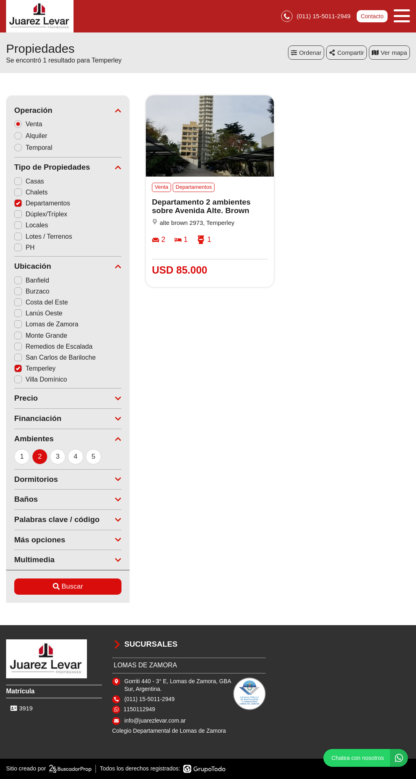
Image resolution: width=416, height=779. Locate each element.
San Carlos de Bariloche (55, 357)
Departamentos (42, 203)
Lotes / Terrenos (43, 236)
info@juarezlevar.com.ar (155, 720)
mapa (389, 52)
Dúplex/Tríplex (40, 214)
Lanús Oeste (38, 313)
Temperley (35, 368)
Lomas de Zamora (46, 324)
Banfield (31, 280)
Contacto (372, 16)
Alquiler (33, 136)
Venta (31, 124)
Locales (31, 225)
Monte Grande (40, 335)
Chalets (31, 192)
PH (24, 247)
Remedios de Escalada (53, 346)
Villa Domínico (40, 379)
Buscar (68, 586)
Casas (29, 181)
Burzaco (32, 291)
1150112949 (139, 709)
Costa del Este (41, 302)
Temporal (36, 147)
